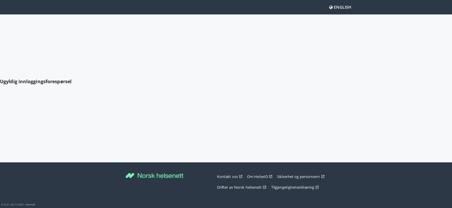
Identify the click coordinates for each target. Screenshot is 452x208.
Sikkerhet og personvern (300, 176)
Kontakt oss (229, 176)
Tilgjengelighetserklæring (295, 187)
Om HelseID (259, 176)
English (340, 7)
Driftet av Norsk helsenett (242, 187)
